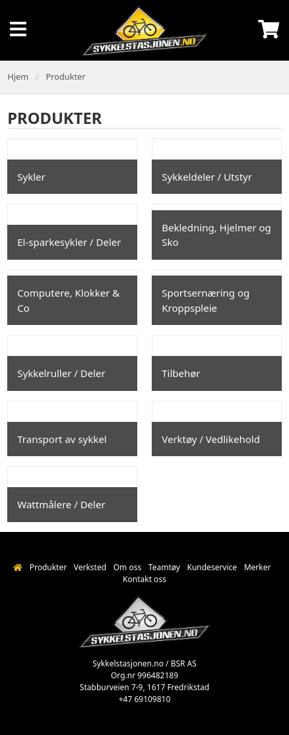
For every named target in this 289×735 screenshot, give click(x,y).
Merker (257, 567)
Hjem (17, 76)
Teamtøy (164, 567)
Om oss (127, 567)
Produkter (66, 76)
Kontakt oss (144, 579)
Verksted (90, 567)
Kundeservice (212, 567)
